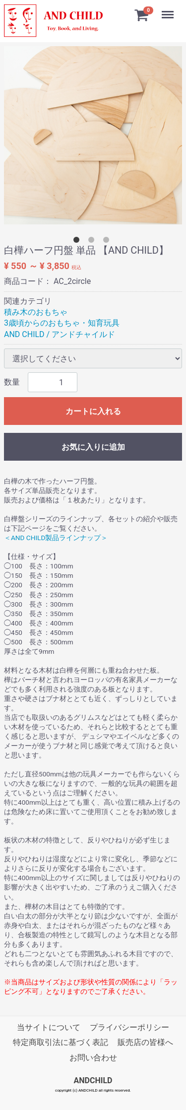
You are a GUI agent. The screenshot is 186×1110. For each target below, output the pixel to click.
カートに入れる (93, 411)
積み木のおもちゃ (35, 312)
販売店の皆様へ (145, 1042)
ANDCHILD (93, 1080)
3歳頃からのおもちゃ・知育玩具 (62, 323)
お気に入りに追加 (93, 447)
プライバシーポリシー (129, 1027)
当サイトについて (48, 1027)
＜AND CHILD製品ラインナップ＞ (56, 538)
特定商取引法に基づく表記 (60, 1042)
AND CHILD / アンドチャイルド (59, 334)
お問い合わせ (93, 1057)
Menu (169, 9)
